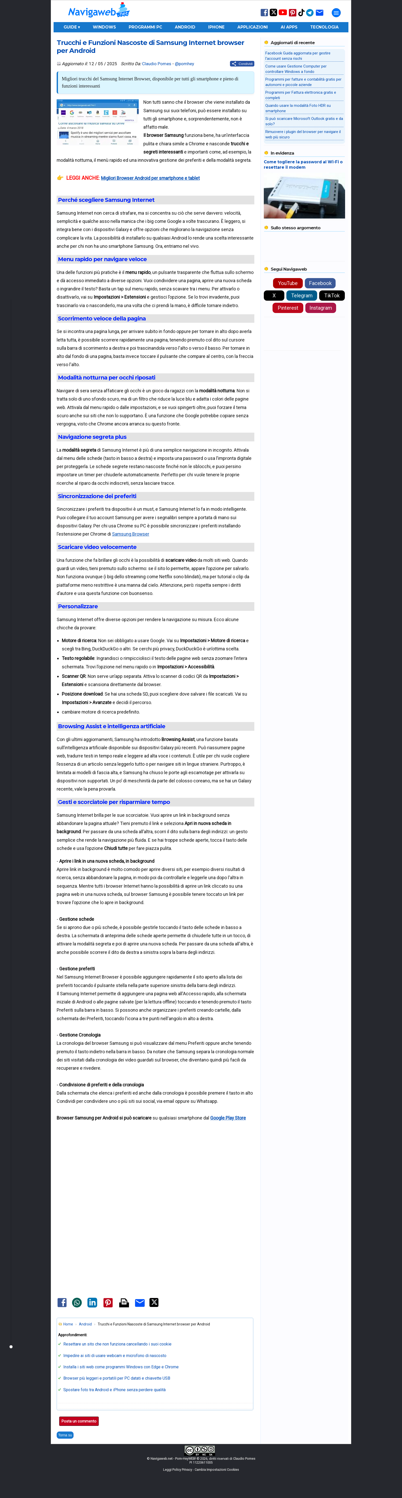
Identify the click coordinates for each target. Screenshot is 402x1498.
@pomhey (184, 63)
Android (185, 27)
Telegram (302, 295)
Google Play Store (228, 1118)
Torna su (65, 1435)
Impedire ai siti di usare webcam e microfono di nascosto (114, 1355)
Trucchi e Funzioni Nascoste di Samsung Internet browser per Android (150, 46)
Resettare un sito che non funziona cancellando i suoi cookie (117, 1344)
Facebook (320, 283)
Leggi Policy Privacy (177, 1470)
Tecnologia (324, 27)
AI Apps (289, 27)
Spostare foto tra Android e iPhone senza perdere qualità (114, 1389)
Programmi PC (145, 27)
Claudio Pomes (156, 63)
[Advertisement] (155, 1174)
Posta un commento (79, 1421)
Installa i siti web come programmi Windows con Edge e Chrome (121, 1366)
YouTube (288, 283)
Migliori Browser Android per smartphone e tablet (150, 178)
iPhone (216, 27)
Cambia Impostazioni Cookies (217, 1470)
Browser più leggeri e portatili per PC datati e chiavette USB (116, 1378)
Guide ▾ (72, 27)
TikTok (332, 295)
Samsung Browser (130, 534)
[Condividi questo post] (242, 64)
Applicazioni (252, 27)
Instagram (320, 308)
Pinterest (288, 308)
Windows (104, 27)
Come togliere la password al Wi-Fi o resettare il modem (303, 164)
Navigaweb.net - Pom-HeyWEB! (173, 1459)
